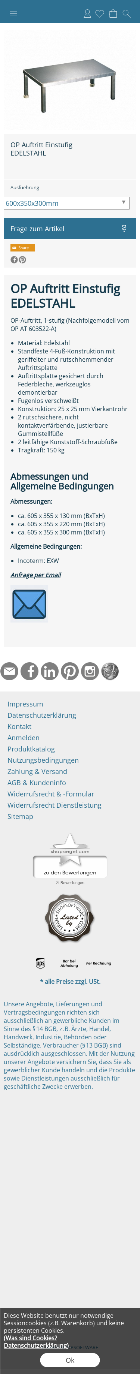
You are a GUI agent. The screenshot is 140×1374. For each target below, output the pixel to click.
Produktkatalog (31, 748)
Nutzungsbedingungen (43, 760)
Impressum (25, 703)
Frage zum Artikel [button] (37, 228)
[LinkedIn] (49, 671)
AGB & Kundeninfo (36, 782)
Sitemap (20, 816)
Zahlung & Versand (37, 771)
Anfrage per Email (35, 575)
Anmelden (87, 13)
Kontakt (19, 726)
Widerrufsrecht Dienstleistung (54, 805)
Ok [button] (70, 1360)
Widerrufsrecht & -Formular (50, 793)
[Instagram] (90, 671)
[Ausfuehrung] (66, 203)
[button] (13, 13)
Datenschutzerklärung (41, 715)
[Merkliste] (100, 13)
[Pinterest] (69, 671)
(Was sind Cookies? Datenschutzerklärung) (36, 1342)
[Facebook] (29, 671)
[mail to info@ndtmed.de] (9, 671)
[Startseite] (110, 671)
